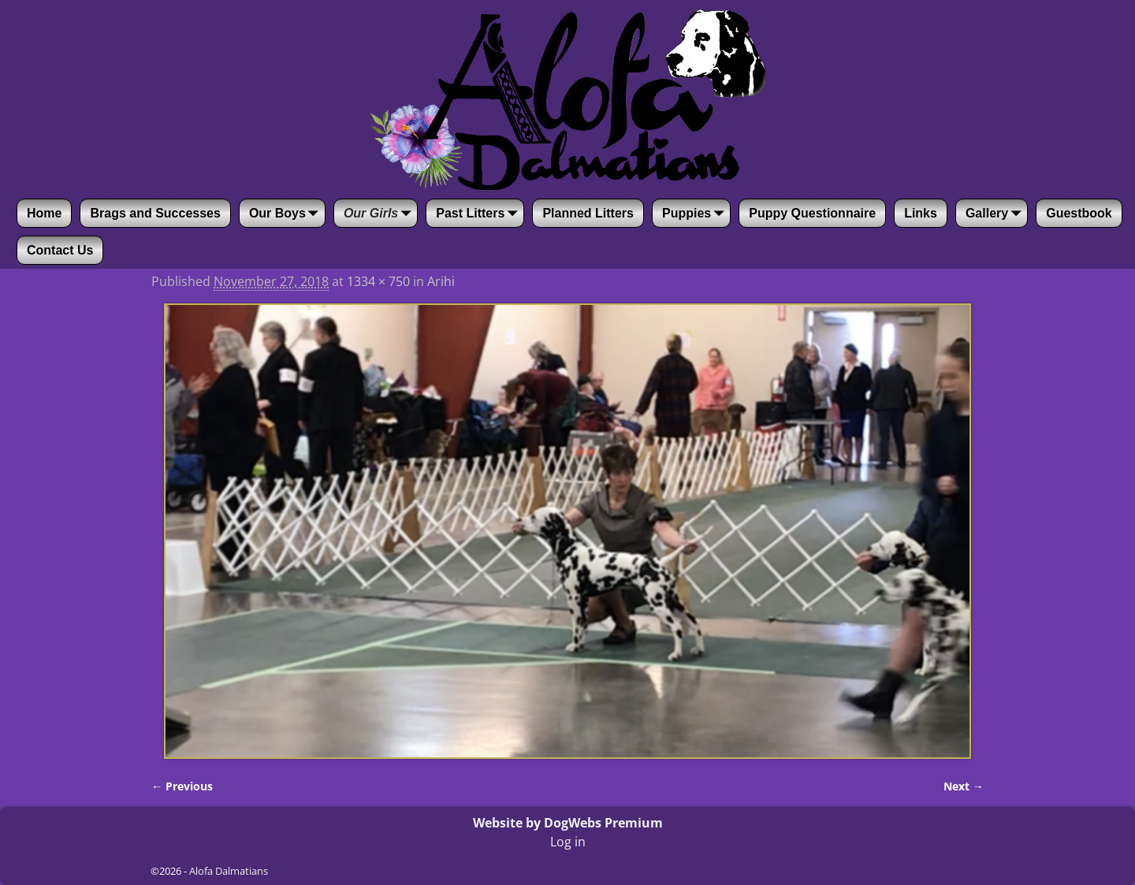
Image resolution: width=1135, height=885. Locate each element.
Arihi (441, 281)
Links (920, 213)
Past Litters (479, 213)
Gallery (996, 213)
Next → (963, 786)
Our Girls (380, 213)
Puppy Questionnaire (812, 213)
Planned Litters (588, 213)
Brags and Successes (155, 213)
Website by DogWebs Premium (568, 822)
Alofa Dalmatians (228, 871)
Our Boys (287, 213)
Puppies (696, 213)
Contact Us (60, 250)
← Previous (182, 786)
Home (44, 213)
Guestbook (1079, 213)
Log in (568, 841)
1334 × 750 (378, 281)
